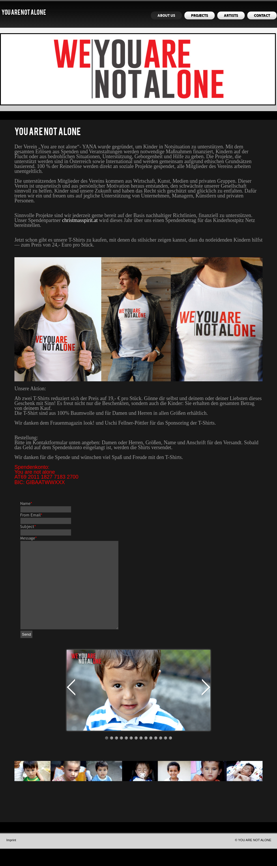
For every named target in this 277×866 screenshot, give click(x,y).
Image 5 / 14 (126, 755)
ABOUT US (166, 15)
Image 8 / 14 (140, 755)
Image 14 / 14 (170, 755)
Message (28, 538)
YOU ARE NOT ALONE (23, 13)
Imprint (11, 857)
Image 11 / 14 (155, 755)
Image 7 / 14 (136, 755)
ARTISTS (231, 15)
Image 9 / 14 (145, 755)
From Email (31, 515)
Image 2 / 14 (111, 755)
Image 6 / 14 (131, 755)
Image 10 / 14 (150, 755)
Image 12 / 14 (160, 755)
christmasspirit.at (80, 220)
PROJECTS (199, 15)
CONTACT (262, 15)
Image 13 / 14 (165, 755)
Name (26, 503)
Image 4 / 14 (121, 755)
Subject (28, 526)
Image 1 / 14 (106, 755)
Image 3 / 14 (116, 755)
